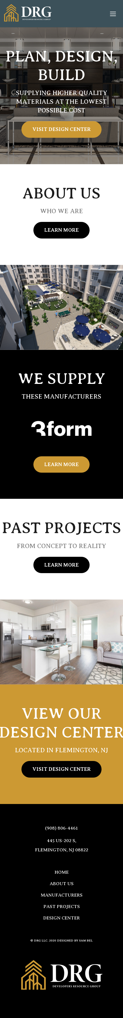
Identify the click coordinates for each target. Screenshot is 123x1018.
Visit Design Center (61, 129)
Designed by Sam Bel (75, 940)
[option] (61, 429)
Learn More (61, 230)
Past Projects (61, 906)
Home (62, 872)
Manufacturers (62, 895)
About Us (62, 883)
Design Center (61, 918)
